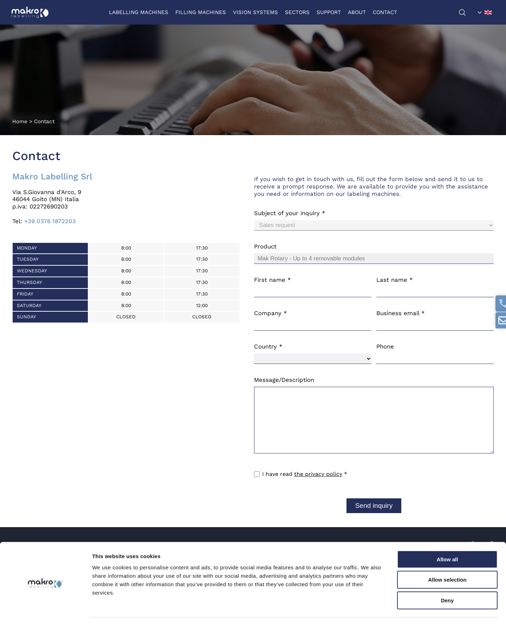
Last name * (394, 279)
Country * (268, 346)
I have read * (304, 474)
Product (265, 246)
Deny (447, 579)
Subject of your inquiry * (289, 213)
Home (19, 121)
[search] (466, 12)
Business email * (400, 313)
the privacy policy (318, 474)
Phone (385, 346)
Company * (270, 313)
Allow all (447, 538)
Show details (368, 610)
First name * (272, 279)
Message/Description (284, 379)
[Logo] (30, 12)
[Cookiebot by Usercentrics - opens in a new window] (45, 610)
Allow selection (447, 559)
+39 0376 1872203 (50, 221)
